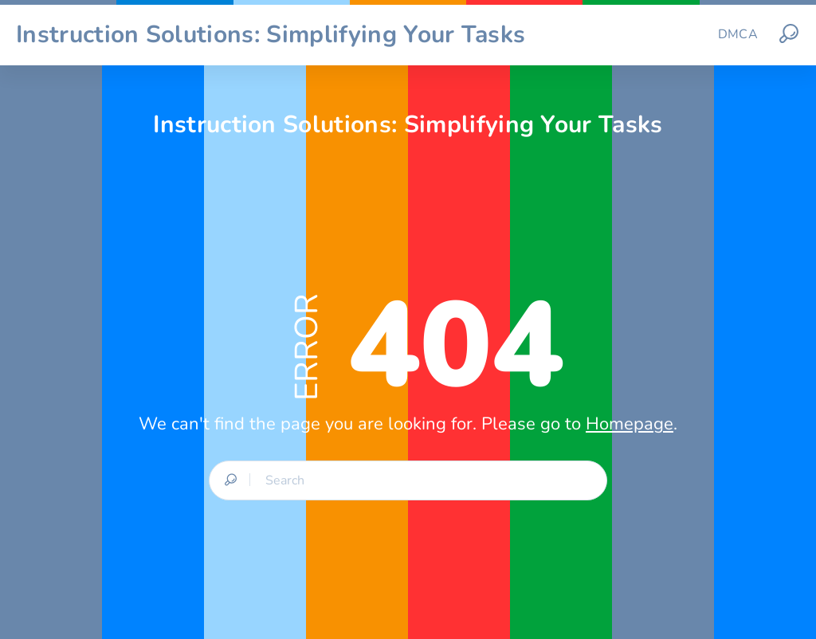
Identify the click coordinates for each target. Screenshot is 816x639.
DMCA (738, 34)
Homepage (629, 424)
